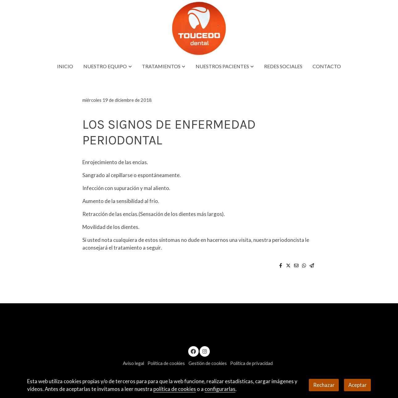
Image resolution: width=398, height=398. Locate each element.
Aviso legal (133, 363)
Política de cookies (166, 363)
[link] (198, 29)
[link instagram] (204, 351)
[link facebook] (193, 351)
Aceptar (357, 385)
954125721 (311, 334)
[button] (107, 66)
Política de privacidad (251, 363)
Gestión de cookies (208, 363)
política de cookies (174, 389)
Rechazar (324, 385)
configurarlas (220, 389)
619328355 (345, 334)
